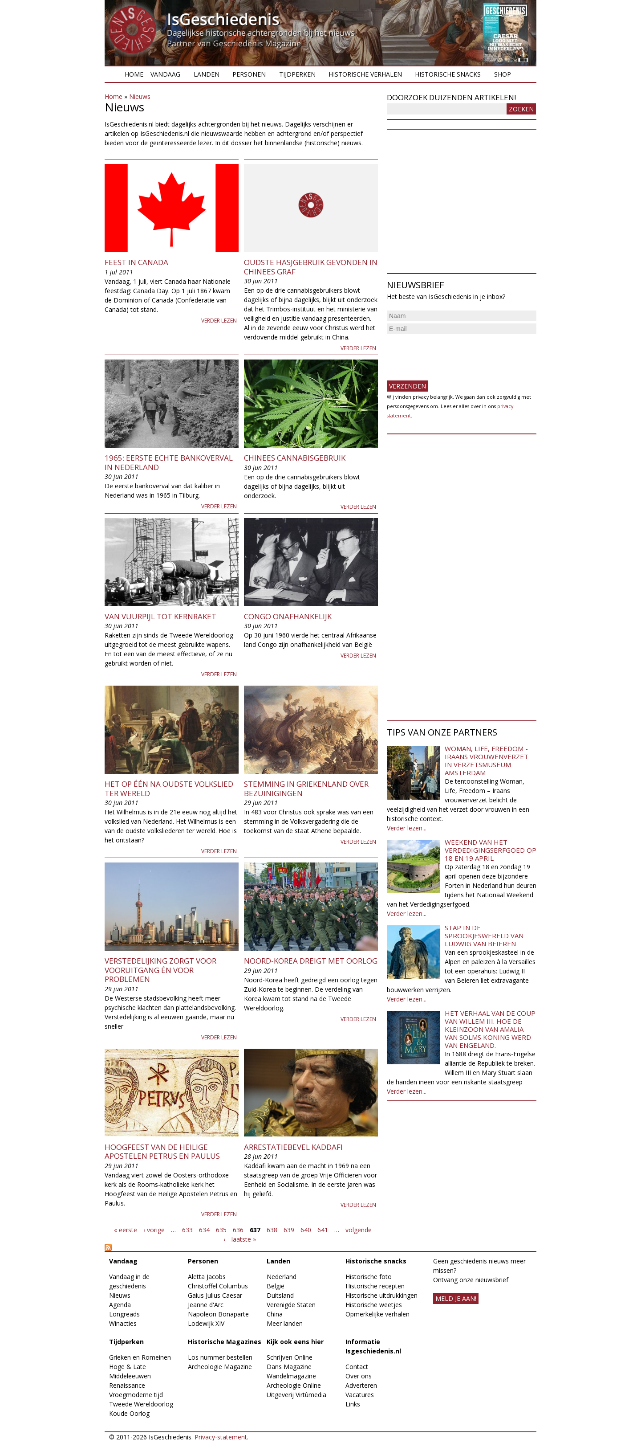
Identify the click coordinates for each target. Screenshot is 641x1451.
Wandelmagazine (291, 1376)
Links (352, 1404)
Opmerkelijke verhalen (377, 1314)
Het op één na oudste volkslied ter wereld (169, 788)
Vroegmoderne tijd (136, 1394)
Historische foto (368, 1276)
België (275, 1286)
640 (305, 1230)
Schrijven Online (289, 1357)
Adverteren (361, 1385)
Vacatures (359, 1394)
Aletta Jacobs (207, 1276)
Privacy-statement (221, 1437)
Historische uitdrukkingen (381, 1295)
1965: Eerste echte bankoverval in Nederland (169, 462)
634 (204, 1230)
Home (134, 74)
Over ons (358, 1376)
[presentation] (454, 353)
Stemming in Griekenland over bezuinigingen (306, 788)
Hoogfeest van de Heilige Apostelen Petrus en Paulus (162, 1151)
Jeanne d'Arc (205, 1304)
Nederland (281, 1276)
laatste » (243, 1239)
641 (322, 1230)
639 (289, 1230)
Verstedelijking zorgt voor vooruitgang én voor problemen (160, 970)
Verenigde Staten (291, 1304)
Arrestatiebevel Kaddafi (293, 1147)
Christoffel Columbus (218, 1286)
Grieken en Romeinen (140, 1357)
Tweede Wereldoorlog (141, 1404)
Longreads (124, 1314)
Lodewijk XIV (206, 1323)
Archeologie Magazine (220, 1366)
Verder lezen (219, 320)
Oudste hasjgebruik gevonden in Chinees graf (310, 266)
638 (272, 1230)
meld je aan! (455, 1298)
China (275, 1314)
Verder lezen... (406, 828)
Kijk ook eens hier (295, 1341)
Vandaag (165, 74)
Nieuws (139, 96)
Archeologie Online (294, 1385)
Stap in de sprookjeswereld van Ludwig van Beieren (484, 935)
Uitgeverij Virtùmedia (296, 1394)
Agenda (120, 1304)
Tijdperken (297, 74)
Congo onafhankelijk (288, 616)
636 (238, 1230)
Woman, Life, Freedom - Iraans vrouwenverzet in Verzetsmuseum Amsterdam (486, 760)
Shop (502, 74)
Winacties (123, 1323)
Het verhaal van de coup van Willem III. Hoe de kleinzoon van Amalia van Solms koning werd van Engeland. (490, 1029)
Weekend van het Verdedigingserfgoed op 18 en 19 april (490, 850)
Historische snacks (448, 74)
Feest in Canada (136, 262)
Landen (206, 74)
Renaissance (127, 1385)
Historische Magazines (224, 1341)
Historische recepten (375, 1286)
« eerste (125, 1230)
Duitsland (280, 1295)
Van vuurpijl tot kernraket (160, 616)
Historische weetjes (373, 1304)
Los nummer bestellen (220, 1357)
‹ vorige (154, 1230)
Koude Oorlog (129, 1413)
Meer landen (285, 1323)
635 (221, 1230)
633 (187, 1230)
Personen (249, 74)
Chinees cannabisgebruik (294, 458)
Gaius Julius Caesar (215, 1295)
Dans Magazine (289, 1366)
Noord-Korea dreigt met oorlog (310, 961)
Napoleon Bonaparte (218, 1314)
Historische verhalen (365, 74)
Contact (356, 1366)
